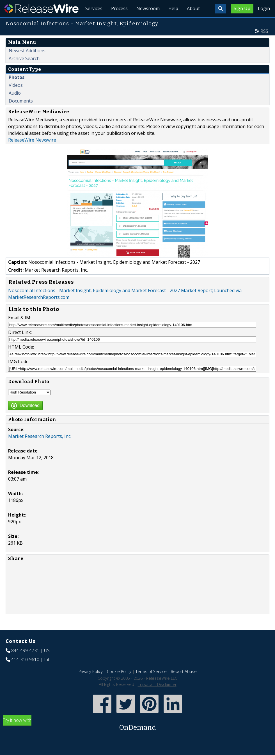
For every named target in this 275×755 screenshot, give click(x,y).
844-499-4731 (25, 663)
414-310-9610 (25, 672)
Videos (16, 98)
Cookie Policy (119, 684)
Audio (15, 106)
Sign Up (242, 8)
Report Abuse (184, 684)
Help (173, 22)
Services (92, 22)
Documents (21, 114)
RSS (264, 44)
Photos (16, 90)
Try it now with (137, 737)
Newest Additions (27, 63)
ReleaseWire (41, 8)
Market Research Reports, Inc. (39, 449)
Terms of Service (151, 684)
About (193, 22)
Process (118, 22)
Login (264, 8)
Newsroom (147, 22)
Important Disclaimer (157, 697)
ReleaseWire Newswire (32, 153)
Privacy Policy (91, 684)
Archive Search (24, 71)
